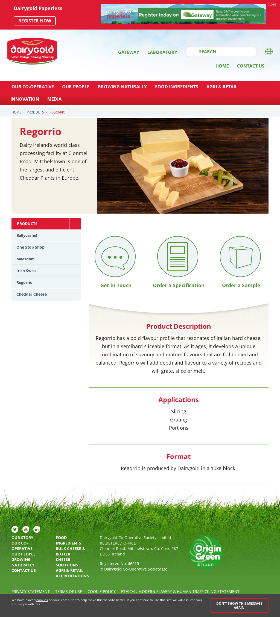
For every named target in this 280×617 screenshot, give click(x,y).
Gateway (128, 52)
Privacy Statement (30, 591)
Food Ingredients (176, 87)
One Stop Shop (30, 247)
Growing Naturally (122, 87)
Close (272, 4)
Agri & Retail (221, 87)
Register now (34, 21)
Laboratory (162, 52)
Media (54, 99)
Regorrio (24, 282)
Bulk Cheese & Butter (70, 551)
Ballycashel (26, 235)
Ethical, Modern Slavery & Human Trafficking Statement (180, 591)
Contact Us (250, 66)
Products (35, 112)
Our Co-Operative (32, 87)
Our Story (22, 537)
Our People (75, 87)
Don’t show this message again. (239, 605)
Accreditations (72, 575)
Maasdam (25, 258)
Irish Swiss (26, 270)
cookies (42, 600)
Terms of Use (68, 591)
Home (222, 66)
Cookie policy (102, 591)
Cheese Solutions (67, 562)
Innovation (24, 99)
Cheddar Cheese (31, 294)
